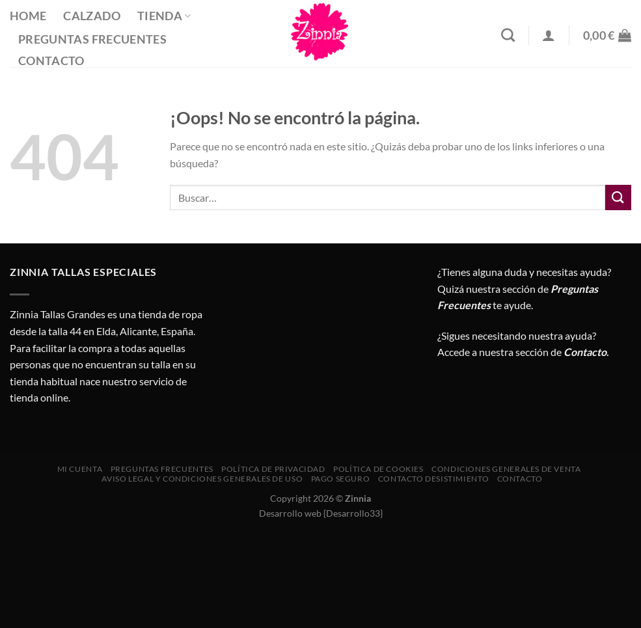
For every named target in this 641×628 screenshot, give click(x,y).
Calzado (91, 16)
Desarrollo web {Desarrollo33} (321, 513)
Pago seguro (340, 479)
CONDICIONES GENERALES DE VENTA (505, 469)
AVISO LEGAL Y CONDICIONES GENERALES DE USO (202, 479)
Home (28, 16)
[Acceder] (548, 35)
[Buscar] (508, 34)
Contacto (51, 61)
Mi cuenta (80, 469)
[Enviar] (618, 197)
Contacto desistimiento (433, 479)
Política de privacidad (273, 469)
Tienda (164, 16)
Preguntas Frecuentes (92, 39)
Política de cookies (378, 469)
